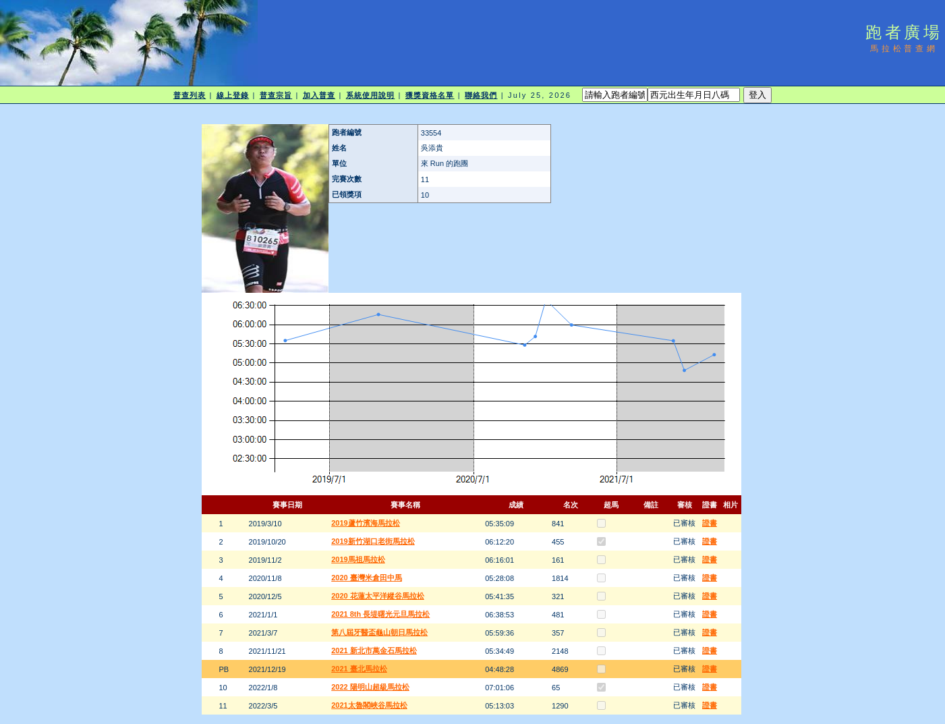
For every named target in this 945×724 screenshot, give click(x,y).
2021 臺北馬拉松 (359, 669)
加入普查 (319, 95)
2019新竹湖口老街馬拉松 (372, 541)
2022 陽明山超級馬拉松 (370, 687)
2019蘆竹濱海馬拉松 (365, 523)
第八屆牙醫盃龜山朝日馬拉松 (379, 632)
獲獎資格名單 (430, 95)
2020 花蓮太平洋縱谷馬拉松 (377, 596)
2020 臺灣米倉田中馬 (366, 578)
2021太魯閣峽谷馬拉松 (369, 705)
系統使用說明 (370, 95)
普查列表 (189, 95)
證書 (709, 523)
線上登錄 (233, 95)
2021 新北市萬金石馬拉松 (374, 650)
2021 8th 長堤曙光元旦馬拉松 (380, 614)
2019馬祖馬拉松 (357, 559)
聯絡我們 (481, 95)
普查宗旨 (276, 95)
